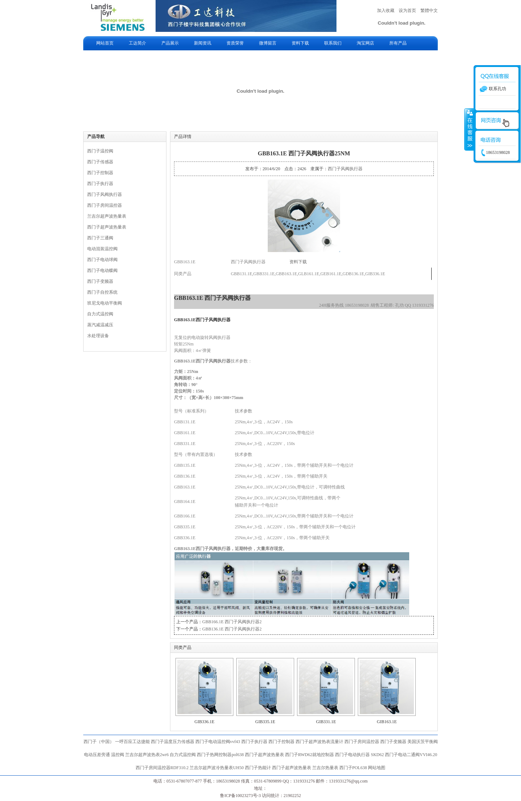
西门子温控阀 (100, 151)
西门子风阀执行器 (104, 194)
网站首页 (105, 43)
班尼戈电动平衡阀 (104, 303)
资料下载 (300, 43)
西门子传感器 (100, 161)
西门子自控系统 (102, 292)
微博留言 (267, 43)
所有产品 (398, 43)
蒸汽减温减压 (100, 324)
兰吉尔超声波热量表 (106, 216)
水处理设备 (98, 335)
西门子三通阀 (100, 237)
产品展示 (170, 43)
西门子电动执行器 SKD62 (359, 754)
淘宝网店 (365, 43)
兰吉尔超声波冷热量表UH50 (216, 767)
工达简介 (137, 43)
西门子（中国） (99, 741)
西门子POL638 (353, 767)
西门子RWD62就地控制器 (310, 754)
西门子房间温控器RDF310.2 (162, 767)
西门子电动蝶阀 (102, 270)
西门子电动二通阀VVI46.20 (411, 754)
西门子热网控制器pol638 (220, 754)
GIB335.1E (265, 721)
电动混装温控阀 (102, 248)
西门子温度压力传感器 (172, 741)
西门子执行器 (100, 183)
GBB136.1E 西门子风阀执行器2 (232, 629)
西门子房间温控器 (104, 205)
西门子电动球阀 (102, 259)
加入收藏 (385, 10)
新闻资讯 (202, 43)
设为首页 (407, 10)
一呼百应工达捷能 (132, 741)
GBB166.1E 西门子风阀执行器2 (232, 621)
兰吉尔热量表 (325, 767)
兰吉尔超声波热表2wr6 (147, 754)
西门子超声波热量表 (106, 227)
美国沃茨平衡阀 (422, 741)
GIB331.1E (326, 721)
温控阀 (117, 754)
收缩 (469, 129)
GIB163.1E (387, 721)
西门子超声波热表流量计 (319, 741)
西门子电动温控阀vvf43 (217, 741)
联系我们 (333, 43)
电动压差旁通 (97, 754)
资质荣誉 (235, 43)
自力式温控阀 (100, 313)
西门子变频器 (100, 281)
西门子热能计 (258, 767)
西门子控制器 (100, 172)
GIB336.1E (205, 721)
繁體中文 (429, 10)
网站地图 (376, 767)
